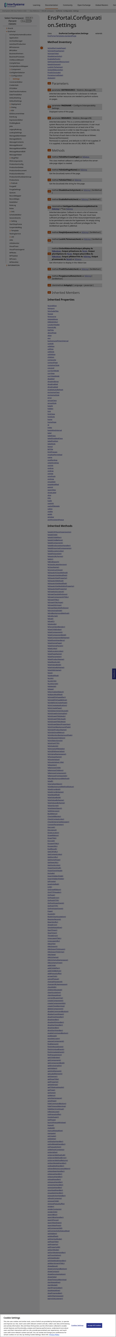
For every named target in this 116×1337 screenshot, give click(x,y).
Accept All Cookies (94, 1327)
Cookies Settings (77, 1327)
